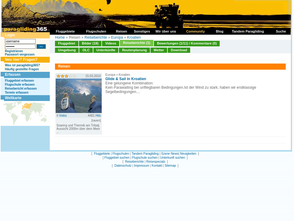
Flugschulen (120, 153)
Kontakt (157, 165)
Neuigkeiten (188, 153)
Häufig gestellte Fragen (22, 69)
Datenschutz (122, 165)
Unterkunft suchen (172, 157)
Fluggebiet (66, 43)
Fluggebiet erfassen (19, 80)
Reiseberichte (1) (136, 43)
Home (60, 37)
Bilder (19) (90, 43)
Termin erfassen (17, 92)
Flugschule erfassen (20, 84)
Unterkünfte (106, 50)
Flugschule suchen (145, 157)
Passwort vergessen (20, 54)
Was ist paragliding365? (22, 65)
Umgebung (67, 50)
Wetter (159, 50)
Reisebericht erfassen (21, 88)
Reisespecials (155, 161)
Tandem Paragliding (145, 153)
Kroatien (134, 37)
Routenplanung (134, 50)
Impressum (141, 165)
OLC (85, 50)
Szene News (169, 153)
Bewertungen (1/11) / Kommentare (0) (187, 43)
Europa (117, 37)
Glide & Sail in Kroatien (125, 79)
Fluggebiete (102, 153)
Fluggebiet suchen (117, 157)
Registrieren (14, 51)
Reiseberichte (95, 37)
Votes (63, 115)
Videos (110, 43)
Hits (98, 115)
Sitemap (170, 165)
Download (179, 50)
